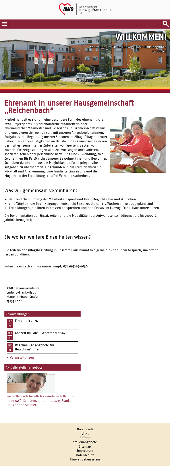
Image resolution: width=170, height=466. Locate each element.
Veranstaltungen (22, 357)
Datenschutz (85, 455)
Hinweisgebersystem (85, 459)
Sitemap (85, 446)
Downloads (85, 429)
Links (85, 433)
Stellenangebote (85, 442)
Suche (165, 23)
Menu (4, 23)
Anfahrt (85, 438)
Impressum (85, 450)
